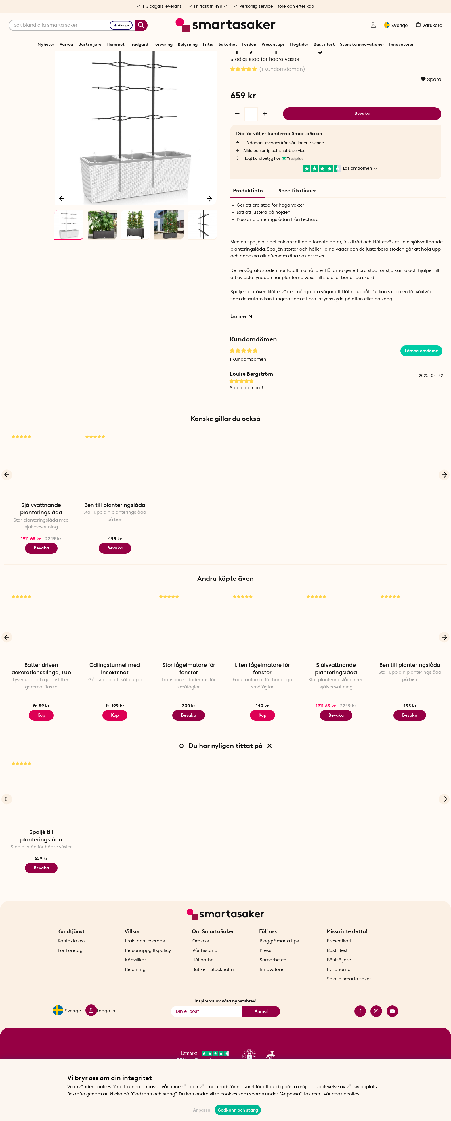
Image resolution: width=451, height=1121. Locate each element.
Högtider (299, 44)
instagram (376, 1021)
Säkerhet (228, 44)
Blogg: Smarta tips (279, 951)
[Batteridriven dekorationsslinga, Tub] (41, 644)
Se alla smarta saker (349, 989)
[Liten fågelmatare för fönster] (262, 644)
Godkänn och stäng (238, 1110)
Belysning (188, 44)
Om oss (200, 951)
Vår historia (204, 960)
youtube (392, 1021)
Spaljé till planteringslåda (41, 856)
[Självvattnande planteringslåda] (41, 484)
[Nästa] (209, 216)
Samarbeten (273, 970)
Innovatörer (401, 44)
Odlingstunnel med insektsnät (114, 689)
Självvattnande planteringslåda (41, 529)
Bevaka (362, 132)
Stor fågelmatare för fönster (188, 689)
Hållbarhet (203, 970)
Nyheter (45, 44)
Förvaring (163, 44)
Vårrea (66, 44)
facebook (360, 1021)
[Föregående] (62, 216)
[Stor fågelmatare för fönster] (188, 644)
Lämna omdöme (421, 370)
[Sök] (78, 25)
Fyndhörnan (340, 979)
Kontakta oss (72, 951)
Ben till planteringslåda (114, 525)
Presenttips (273, 44)
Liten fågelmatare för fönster (262, 689)
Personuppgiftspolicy (148, 960)
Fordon (249, 44)
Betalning (135, 979)
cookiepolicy (345, 1094)
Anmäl (261, 1021)
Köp (41, 735)
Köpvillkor (135, 970)
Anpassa (201, 1110)
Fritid (208, 44)
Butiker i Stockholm (213, 979)
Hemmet (115, 44)
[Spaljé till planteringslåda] (41, 811)
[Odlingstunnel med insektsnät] (114, 644)
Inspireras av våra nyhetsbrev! (225, 1011)
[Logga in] (373, 26)
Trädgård (139, 44)
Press (265, 960)
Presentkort (339, 951)
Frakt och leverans (145, 951)
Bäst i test (324, 44)
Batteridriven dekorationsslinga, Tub (41, 689)
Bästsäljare (89, 44)
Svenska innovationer (362, 44)
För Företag (70, 960)
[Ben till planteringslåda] (114, 484)
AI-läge (121, 25)
